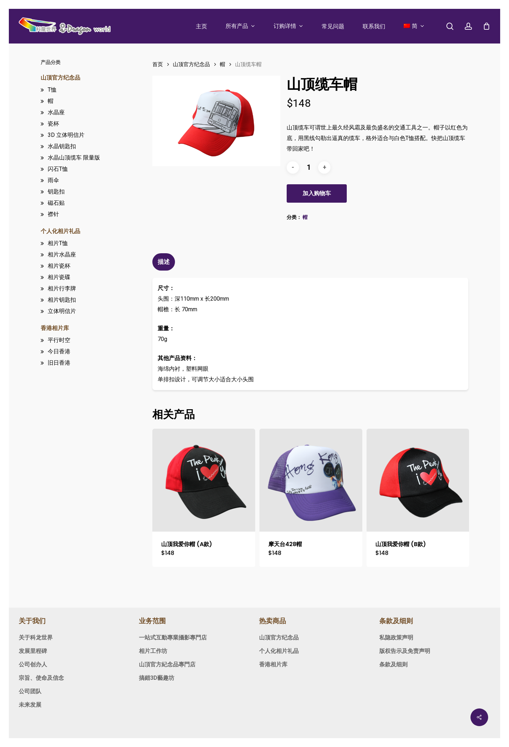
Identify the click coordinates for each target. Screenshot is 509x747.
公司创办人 (33, 664)
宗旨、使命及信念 (41, 677)
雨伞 (53, 180)
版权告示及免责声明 (404, 651)
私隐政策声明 (396, 637)
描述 (164, 261)
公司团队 (30, 691)
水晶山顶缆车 (74, 157)
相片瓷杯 (59, 265)
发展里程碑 (33, 651)
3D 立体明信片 (66, 135)
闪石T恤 (58, 169)
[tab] (164, 262)
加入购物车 (317, 193)
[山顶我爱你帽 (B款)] (418, 480)
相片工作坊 (153, 651)
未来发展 (30, 704)
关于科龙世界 (36, 637)
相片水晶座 (62, 254)
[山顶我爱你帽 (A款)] (203, 480)
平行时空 (59, 340)
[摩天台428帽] (310, 480)
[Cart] (486, 26)
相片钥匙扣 (62, 299)
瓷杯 (53, 123)
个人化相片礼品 (60, 231)
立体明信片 (62, 311)
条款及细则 (393, 664)
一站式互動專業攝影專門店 (173, 637)
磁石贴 (56, 202)
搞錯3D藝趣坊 (156, 677)
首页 (157, 64)
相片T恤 (58, 243)
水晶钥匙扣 (62, 146)
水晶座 (56, 112)
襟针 (53, 214)
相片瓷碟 (59, 277)
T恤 (52, 89)
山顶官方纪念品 (60, 77)
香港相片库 (55, 328)
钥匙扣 (56, 191)
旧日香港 (59, 362)
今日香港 (59, 351)
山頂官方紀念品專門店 (167, 664)
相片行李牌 (62, 288)
